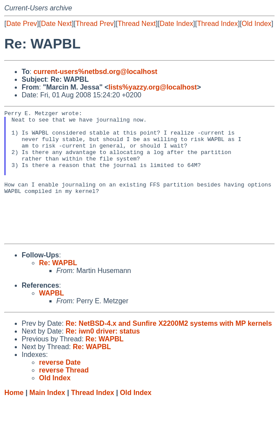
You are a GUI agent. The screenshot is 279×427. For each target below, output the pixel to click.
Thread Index (217, 23)
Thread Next (136, 23)
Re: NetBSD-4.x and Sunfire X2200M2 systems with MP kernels (168, 349)
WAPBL (51, 319)
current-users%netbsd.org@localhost (95, 71)
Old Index (256, 23)
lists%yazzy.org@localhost (153, 87)
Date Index (176, 23)
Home (13, 418)
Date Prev (21, 23)
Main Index (47, 418)
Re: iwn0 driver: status (102, 357)
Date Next (56, 23)
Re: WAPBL (58, 288)
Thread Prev (95, 23)
